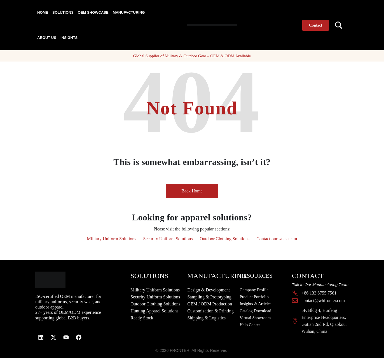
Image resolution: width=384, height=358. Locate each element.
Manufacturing (129, 12)
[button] (338, 25)
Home (42, 12)
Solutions (63, 12)
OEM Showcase (93, 12)
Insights (69, 38)
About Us (46, 38)
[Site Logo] (201, 25)
